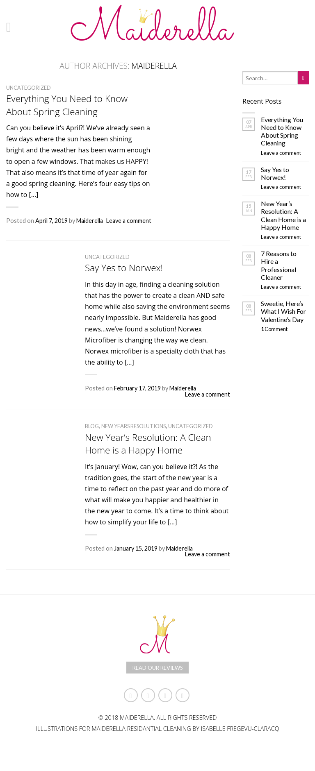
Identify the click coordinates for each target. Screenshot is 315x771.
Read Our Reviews (157, 667)
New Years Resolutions (133, 426)
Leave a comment (128, 220)
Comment (274, 329)
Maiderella (154, 65)
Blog (92, 426)
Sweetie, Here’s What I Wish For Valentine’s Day (283, 311)
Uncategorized (28, 87)
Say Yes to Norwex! (124, 267)
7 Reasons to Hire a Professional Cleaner (279, 265)
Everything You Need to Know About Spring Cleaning (67, 105)
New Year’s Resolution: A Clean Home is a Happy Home (148, 443)
